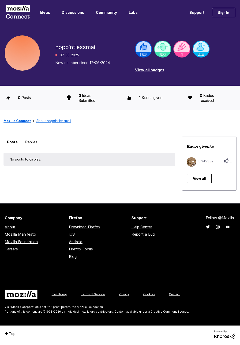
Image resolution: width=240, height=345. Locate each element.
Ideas (45, 12)
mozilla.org (59, 294)
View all (199, 178)
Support (197, 12)
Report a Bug (143, 234)
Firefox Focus (81, 249)
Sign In (223, 13)
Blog (73, 256)
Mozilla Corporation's (26, 307)
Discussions (73, 12)
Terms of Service (93, 294)
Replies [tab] (31, 142)
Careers (11, 249)
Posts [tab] (12, 142)
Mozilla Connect (18, 12)
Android (75, 241)
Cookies (149, 294)
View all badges (149, 70)
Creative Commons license (169, 311)
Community (106, 12)
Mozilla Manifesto (20, 234)
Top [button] (12, 334)
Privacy (124, 294)
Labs (133, 12)
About (10, 227)
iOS (72, 234)
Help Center (141, 227)
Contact (174, 294)
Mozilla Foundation (21, 241)
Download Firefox (84, 227)
